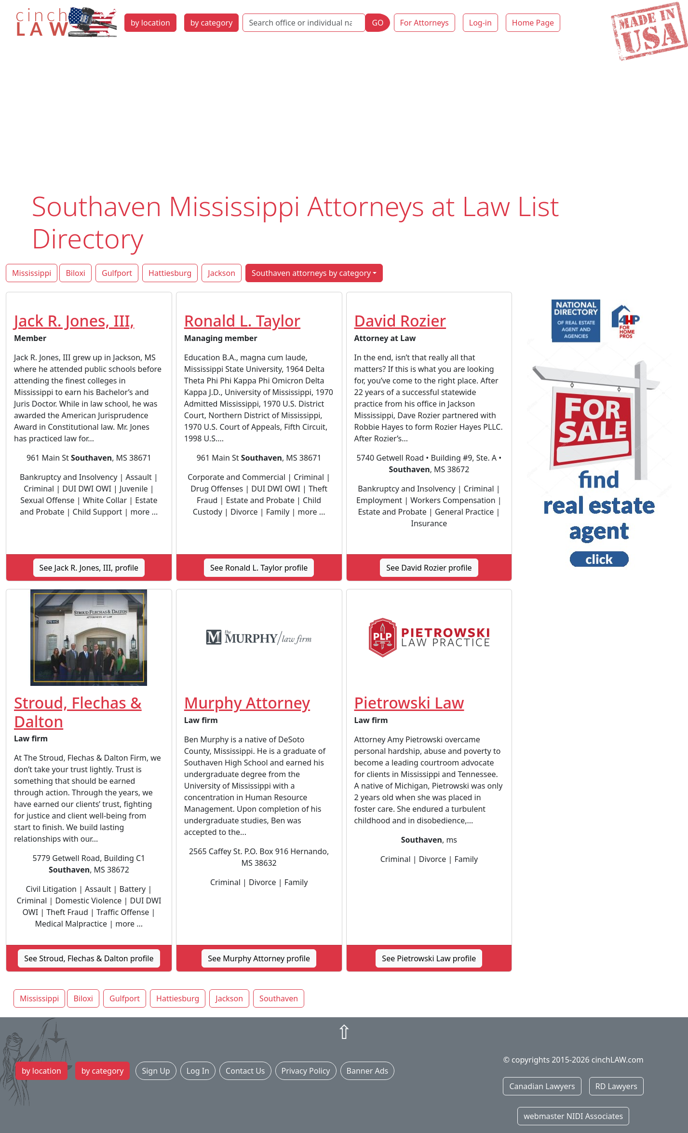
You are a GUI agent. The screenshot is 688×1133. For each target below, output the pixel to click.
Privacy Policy (306, 1070)
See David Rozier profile (429, 567)
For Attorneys (424, 22)
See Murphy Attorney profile (259, 958)
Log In (198, 1070)
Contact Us (245, 1070)
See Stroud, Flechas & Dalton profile (88, 958)
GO (377, 22)
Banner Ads (368, 1070)
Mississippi (31, 273)
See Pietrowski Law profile (429, 958)
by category (211, 22)
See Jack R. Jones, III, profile (89, 567)
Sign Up (156, 1070)
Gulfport (117, 273)
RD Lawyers (616, 1086)
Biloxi (75, 273)
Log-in (480, 22)
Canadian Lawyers (542, 1086)
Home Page (533, 22)
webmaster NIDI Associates (573, 1116)
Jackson (221, 273)
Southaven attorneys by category (311, 273)
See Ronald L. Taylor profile (259, 567)
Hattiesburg (169, 273)
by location (150, 22)
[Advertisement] (344, 117)
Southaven (278, 998)
